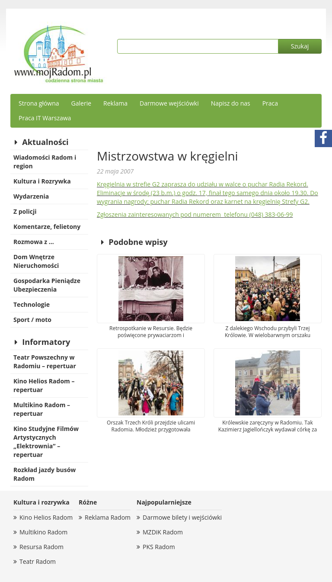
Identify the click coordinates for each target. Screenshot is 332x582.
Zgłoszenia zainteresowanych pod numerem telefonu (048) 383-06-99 (195, 214)
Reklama (115, 103)
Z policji (25, 211)
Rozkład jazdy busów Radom (44, 474)
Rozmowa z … (33, 242)
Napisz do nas (230, 103)
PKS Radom (159, 547)
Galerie (81, 103)
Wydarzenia (31, 196)
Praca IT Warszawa (45, 118)
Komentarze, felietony (46, 226)
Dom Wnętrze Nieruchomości (36, 261)
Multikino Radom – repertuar (41, 409)
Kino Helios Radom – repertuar (43, 385)
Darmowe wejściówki (169, 103)
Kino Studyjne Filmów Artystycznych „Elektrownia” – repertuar (46, 441)
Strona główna (39, 103)
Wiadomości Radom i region (44, 161)
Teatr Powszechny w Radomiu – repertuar (44, 361)
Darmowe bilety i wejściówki (182, 517)
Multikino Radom (43, 532)
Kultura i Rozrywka (42, 181)
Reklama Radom (108, 517)
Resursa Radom (41, 547)
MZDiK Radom (163, 532)
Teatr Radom (37, 561)
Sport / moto (32, 319)
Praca (270, 103)
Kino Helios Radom (46, 517)
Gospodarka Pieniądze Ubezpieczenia (46, 285)
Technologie (31, 304)
